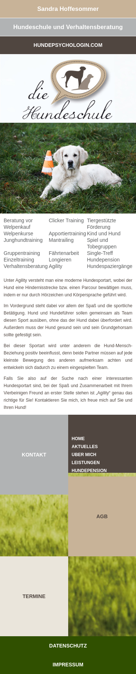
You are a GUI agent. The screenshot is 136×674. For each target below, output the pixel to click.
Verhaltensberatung (26, 266)
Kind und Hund (104, 233)
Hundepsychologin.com (68, 45)
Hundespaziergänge (109, 266)
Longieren (60, 260)
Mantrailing (61, 240)
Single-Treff (100, 253)
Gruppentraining (22, 253)
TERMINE (33, 596)
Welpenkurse (18, 233)
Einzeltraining (19, 260)
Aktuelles (85, 446)
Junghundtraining (23, 240)
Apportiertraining (67, 233)
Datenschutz (68, 646)
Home (78, 439)
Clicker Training (66, 220)
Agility (55, 266)
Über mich (84, 454)
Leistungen (86, 462)
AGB (102, 516)
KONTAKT (34, 455)
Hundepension (103, 260)
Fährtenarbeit (64, 253)
